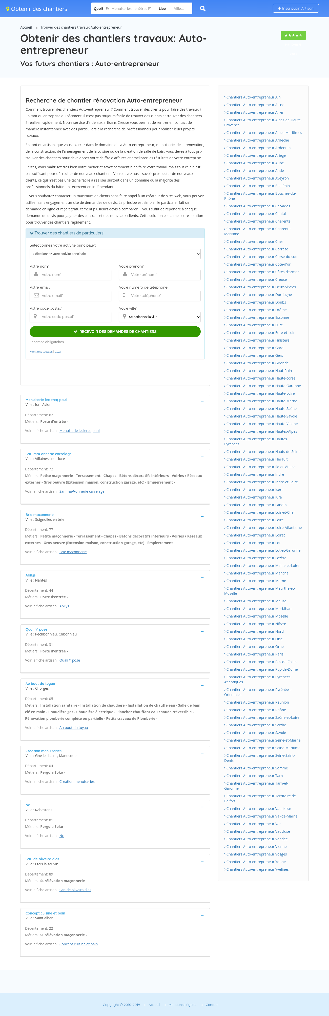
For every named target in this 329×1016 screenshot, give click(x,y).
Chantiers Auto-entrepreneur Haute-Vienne (261, 423)
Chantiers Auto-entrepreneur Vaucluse (257, 831)
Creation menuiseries (77, 781)
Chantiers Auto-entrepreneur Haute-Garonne (262, 385)
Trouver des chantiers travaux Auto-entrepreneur (81, 27)
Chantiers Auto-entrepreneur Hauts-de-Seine (262, 451)
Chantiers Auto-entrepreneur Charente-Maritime (258, 231)
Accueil (26, 27)
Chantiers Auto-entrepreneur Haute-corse (259, 378)
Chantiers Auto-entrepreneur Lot (252, 542)
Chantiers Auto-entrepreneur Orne (254, 646)
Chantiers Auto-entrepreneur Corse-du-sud (260, 256)
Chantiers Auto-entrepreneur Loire (254, 519)
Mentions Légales (183, 1004)
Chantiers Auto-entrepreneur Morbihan (258, 608)
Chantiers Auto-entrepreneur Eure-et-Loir (259, 332)
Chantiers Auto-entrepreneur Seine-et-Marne (262, 740)
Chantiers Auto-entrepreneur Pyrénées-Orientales (258, 692)
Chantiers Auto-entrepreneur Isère (253, 489)
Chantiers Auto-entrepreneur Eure (253, 325)
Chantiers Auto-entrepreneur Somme (256, 768)
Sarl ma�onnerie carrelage (82, 491)
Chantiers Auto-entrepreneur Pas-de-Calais (260, 661)
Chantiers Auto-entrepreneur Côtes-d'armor (261, 271)
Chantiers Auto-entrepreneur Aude (254, 170)
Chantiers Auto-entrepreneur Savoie (255, 732)
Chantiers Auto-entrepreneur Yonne (255, 861)
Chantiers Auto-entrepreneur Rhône (255, 709)
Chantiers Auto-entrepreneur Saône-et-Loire (261, 717)
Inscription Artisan (296, 8)
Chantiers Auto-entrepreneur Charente (257, 221)
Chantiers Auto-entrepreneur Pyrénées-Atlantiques (258, 679)
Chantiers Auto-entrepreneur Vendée (256, 838)
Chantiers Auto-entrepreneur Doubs (255, 302)
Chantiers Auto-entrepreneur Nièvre (255, 623)
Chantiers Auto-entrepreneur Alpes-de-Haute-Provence (263, 122)
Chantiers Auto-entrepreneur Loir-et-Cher (259, 512)
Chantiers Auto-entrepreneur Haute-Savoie (260, 416)
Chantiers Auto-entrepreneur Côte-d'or (257, 264)
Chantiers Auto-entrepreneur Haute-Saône (260, 408)
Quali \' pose (69, 660)
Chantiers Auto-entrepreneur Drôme (255, 309)
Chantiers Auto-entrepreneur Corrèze (256, 249)
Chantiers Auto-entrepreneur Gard (253, 347)
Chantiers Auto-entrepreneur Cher (253, 241)
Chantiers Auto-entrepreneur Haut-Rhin (258, 370)
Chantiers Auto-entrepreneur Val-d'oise (257, 808)
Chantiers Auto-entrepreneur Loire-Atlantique (263, 527)
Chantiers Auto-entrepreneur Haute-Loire (259, 393)
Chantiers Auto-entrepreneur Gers (253, 355)
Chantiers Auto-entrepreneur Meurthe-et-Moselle (259, 591)
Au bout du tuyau (73, 727)
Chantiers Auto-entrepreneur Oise (253, 638)
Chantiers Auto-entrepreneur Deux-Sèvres (260, 287)
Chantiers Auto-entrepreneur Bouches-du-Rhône (260, 196)
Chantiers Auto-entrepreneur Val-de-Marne (260, 816)
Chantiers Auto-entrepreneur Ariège (255, 155)
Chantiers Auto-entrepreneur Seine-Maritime (262, 747)
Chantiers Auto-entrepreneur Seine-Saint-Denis (259, 758)
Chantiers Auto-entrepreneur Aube (254, 163)
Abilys (64, 606)
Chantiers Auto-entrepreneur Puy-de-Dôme (261, 669)
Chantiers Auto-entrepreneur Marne (255, 580)
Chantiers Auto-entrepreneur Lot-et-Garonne (262, 550)
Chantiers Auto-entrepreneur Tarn (253, 775)
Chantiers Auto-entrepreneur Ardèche (256, 140)
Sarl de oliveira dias (75, 889)
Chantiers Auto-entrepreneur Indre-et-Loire (261, 482)
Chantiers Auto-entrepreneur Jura (253, 497)
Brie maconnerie (73, 551)
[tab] (115, 402)
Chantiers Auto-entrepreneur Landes (255, 504)
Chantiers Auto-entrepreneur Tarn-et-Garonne (256, 786)
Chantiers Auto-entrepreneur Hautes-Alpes (260, 431)
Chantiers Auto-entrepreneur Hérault (256, 459)
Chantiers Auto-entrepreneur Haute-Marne (260, 401)
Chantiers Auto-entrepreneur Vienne (255, 846)
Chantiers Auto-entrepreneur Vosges (255, 854)
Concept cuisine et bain (78, 944)
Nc (61, 835)
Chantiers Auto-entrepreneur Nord (254, 631)
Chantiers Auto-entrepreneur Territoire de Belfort (260, 798)
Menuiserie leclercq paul (79, 430)
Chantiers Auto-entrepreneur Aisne (254, 104)
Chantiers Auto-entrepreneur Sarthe (255, 725)
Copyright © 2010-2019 (121, 1004)
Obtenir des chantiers (36, 8)
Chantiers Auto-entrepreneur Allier (254, 112)
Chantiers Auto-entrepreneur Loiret (254, 535)
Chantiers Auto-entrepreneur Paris (253, 654)
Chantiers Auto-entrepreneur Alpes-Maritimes (263, 132)
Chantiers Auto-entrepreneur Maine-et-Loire (261, 565)
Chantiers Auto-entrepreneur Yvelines (256, 869)
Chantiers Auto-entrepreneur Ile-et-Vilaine (260, 466)
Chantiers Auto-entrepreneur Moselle (256, 616)
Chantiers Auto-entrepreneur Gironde (256, 363)
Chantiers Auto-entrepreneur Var (252, 823)
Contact (212, 1004)
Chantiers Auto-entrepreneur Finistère (257, 340)
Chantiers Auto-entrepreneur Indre (254, 474)
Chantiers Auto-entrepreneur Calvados (257, 206)
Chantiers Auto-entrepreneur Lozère (255, 557)
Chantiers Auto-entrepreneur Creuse (255, 279)
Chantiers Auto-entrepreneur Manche (256, 573)
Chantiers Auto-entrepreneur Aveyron (256, 178)
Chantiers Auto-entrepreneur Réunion (256, 702)
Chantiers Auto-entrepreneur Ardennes (257, 147)
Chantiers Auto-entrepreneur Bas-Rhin (257, 185)
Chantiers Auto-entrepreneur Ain (252, 97)
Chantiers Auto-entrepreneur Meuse (255, 601)
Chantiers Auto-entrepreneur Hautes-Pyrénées (256, 441)
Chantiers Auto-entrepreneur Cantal (255, 213)
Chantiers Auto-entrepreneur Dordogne (258, 294)
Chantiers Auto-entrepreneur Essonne (256, 317)
